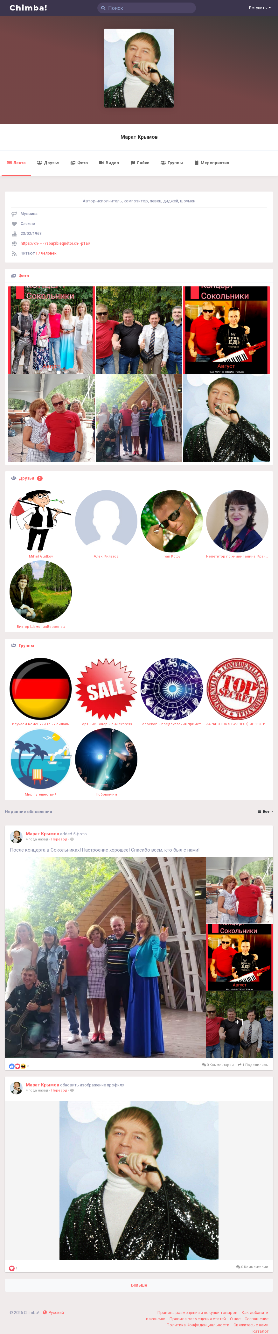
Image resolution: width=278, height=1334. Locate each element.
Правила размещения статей (198, 1318)
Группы (172, 162)
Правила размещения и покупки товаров (198, 1312)
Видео (109, 162)
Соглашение (256, 1318)
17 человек (46, 253)
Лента (16, 162)
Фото (79, 162)
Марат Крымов (139, 137)
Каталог (260, 1331)
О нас (235, 1318)
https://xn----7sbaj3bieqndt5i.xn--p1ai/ (55, 243)
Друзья (48, 162)
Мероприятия (211, 162)
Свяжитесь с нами (250, 1325)
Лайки (139, 162)
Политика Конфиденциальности (198, 1325)
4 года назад (37, 839)
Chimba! (29, 7)
